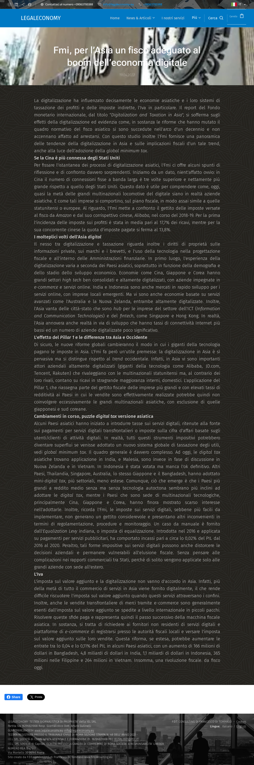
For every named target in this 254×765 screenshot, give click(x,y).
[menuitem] (105, 18)
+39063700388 (152, 4)
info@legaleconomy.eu (118, 4)
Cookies (241, 721)
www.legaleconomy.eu (49, 730)
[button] (209, 18)
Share (13, 697)
